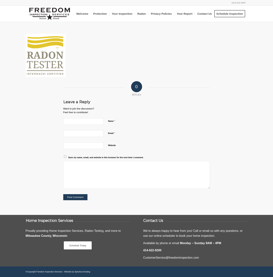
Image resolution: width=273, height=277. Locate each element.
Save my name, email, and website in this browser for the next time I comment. (106, 157)
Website (112, 145)
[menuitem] (82, 14)
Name (111, 121)
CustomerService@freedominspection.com (171, 257)
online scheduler (164, 235)
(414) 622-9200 (238, 3)
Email (111, 133)
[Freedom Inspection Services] (50, 14)
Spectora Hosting (82, 272)
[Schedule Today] (78, 245)
